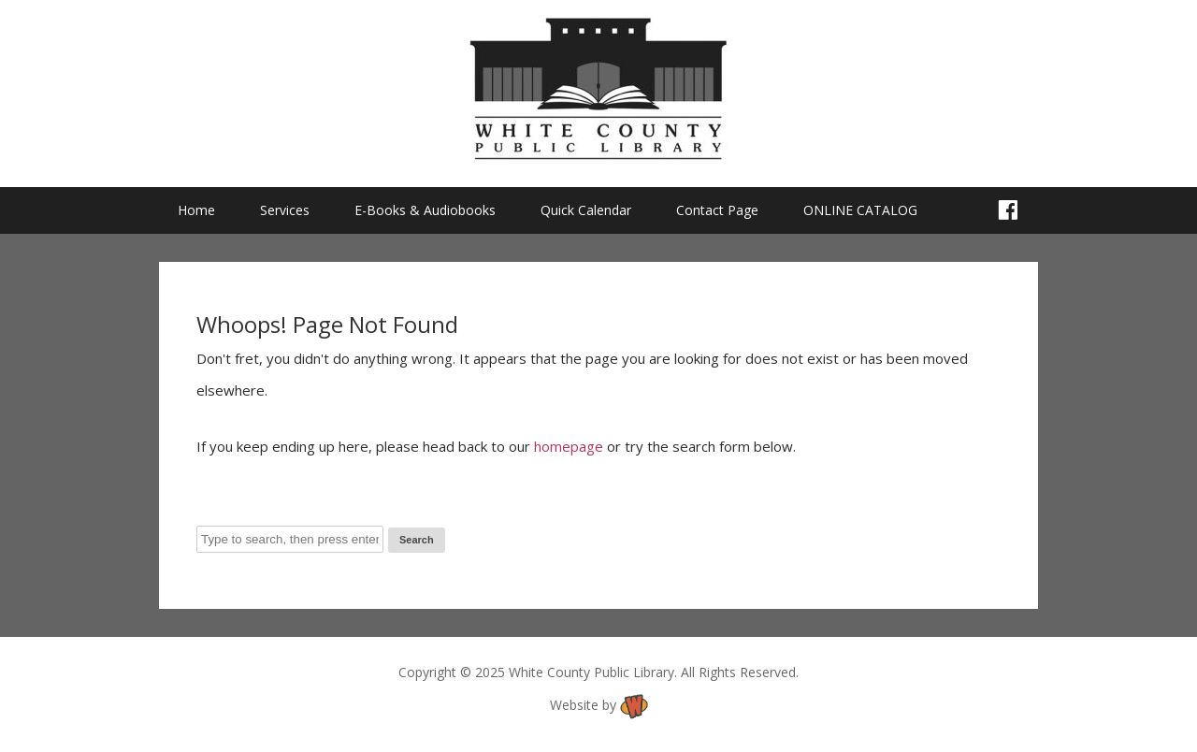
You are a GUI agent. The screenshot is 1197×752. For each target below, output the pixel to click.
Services (285, 210)
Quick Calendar (586, 210)
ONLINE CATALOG (860, 210)
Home (196, 210)
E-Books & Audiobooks (425, 210)
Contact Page (717, 210)
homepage (568, 446)
